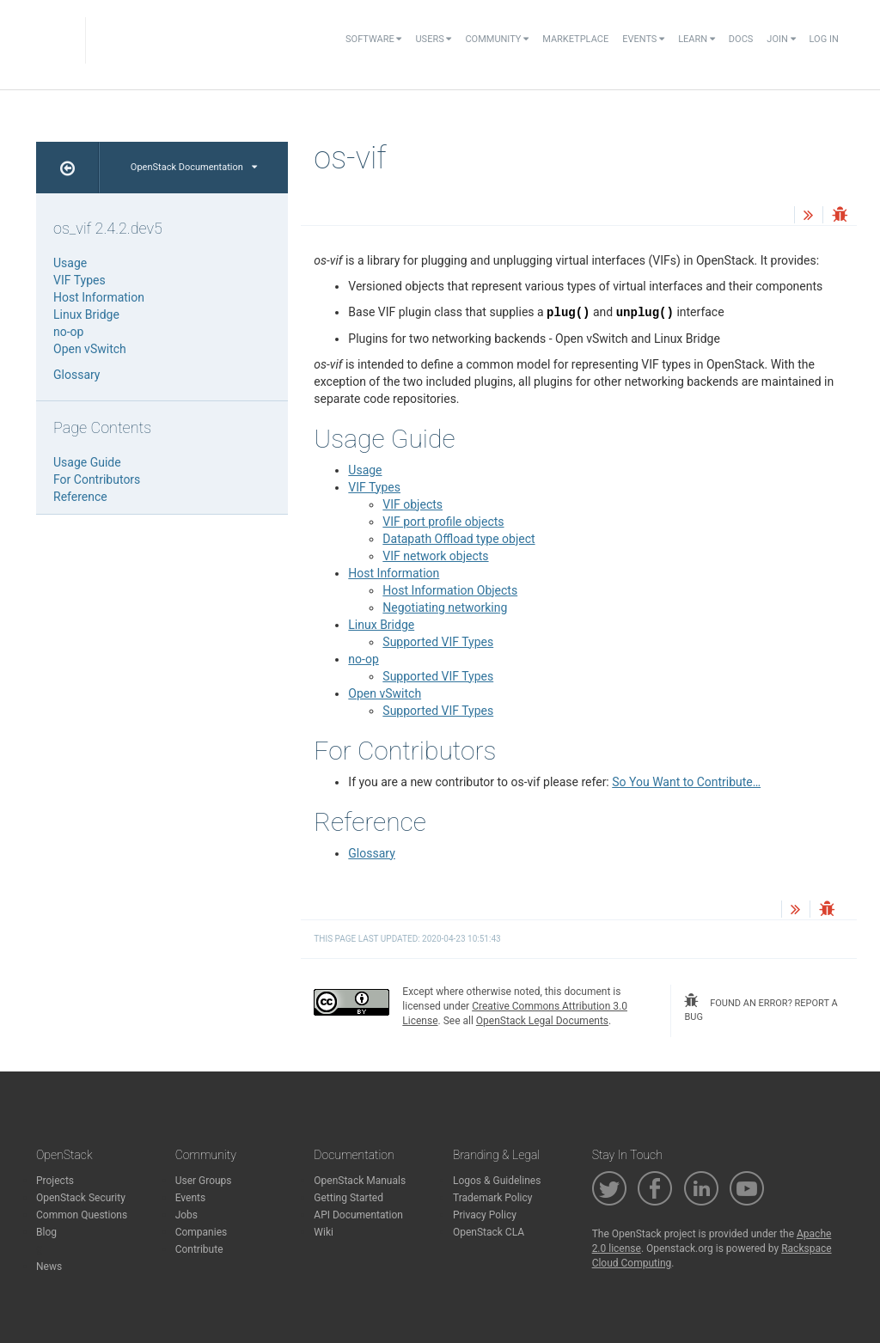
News (49, 1267)
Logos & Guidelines (497, 1181)
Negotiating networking (444, 607)
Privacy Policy (484, 1215)
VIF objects (412, 504)
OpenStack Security (80, 1198)
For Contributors (96, 479)
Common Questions (81, 1215)
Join (781, 39)
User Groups (203, 1181)
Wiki (323, 1232)
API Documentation (358, 1215)
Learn (696, 39)
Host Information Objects (449, 590)
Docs (741, 39)
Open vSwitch (384, 693)
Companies (201, 1232)
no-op (363, 659)
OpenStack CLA (488, 1232)
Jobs (186, 1215)
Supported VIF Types (437, 642)
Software (373, 39)
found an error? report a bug (760, 1008)
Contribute (199, 1249)
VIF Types (374, 487)
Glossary (371, 853)
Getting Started (348, 1198)
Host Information (393, 573)
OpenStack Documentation (194, 167)
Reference (80, 497)
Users (433, 39)
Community (497, 39)
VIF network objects (435, 556)
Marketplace (575, 39)
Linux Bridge (381, 625)
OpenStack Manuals (360, 1181)
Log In (824, 39)
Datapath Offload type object (458, 539)
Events (643, 39)
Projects (55, 1181)
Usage (365, 470)
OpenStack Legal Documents (542, 1021)
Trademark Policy (493, 1198)
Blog (46, 1232)
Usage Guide (87, 462)
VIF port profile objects (443, 521)
